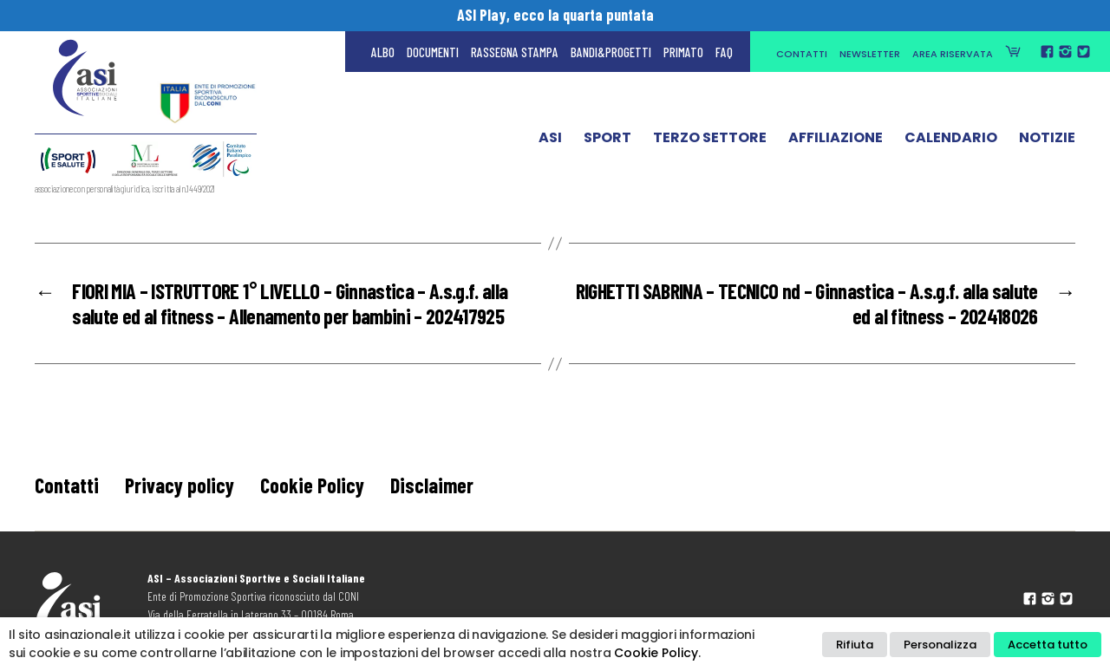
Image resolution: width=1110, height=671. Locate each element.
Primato (683, 52)
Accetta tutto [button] (1047, 644)
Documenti (433, 52)
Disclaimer (431, 485)
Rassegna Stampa (514, 52)
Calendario (950, 141)
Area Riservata (952, 54)
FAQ (724, 52)
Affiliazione (835, 141)
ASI (550, 141)
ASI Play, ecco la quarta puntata (555, 14)
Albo (383, 52)
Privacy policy (179, 485)
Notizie (1047, 141)
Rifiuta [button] (854, 644)
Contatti (801, 54)
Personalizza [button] (940, 644)
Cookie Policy (312, 485)
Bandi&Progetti (611, 52)
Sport (607, 141)
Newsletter (869, 54)
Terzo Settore (710, 141)
